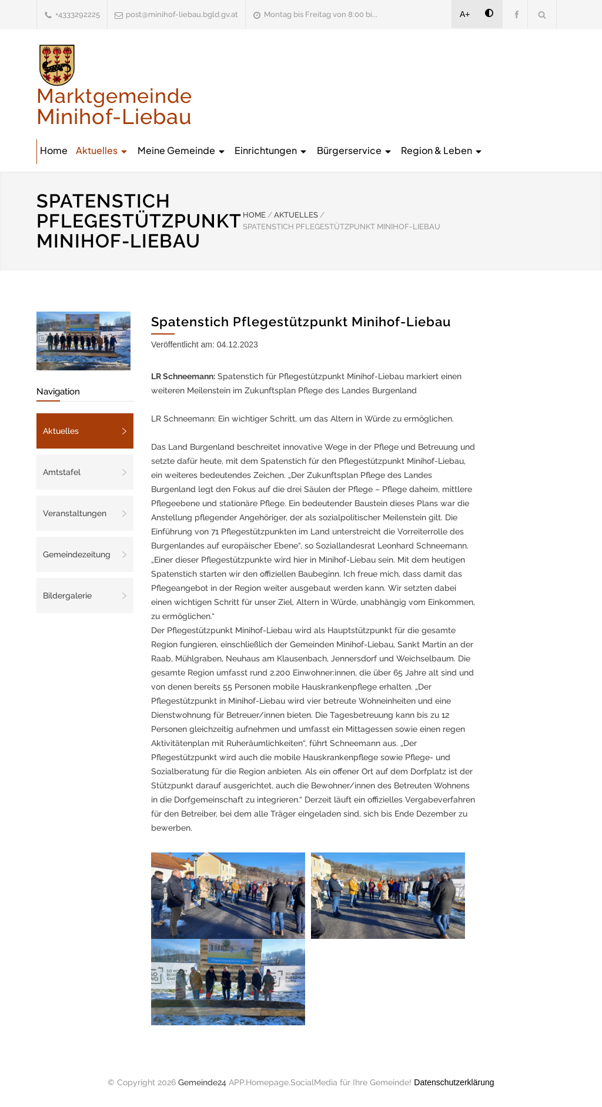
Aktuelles (102, 150)
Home (54, 150)
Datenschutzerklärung (454, 1082)
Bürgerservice (355, 150)
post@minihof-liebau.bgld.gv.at (182, 14)
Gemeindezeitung (77, 554)
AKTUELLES (296, 214)
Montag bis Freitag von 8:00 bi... (320, 14)
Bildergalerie (67, 595)
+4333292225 (77, 14)
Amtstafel (62, 472)
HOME (254, 214)
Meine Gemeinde (182, 150)
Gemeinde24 (202, 1082)
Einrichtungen (271, 150)
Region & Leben (442, 150)
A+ (465, 14)
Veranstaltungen (74, 513)
